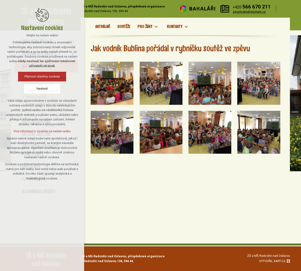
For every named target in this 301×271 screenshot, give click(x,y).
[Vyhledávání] (284, 9)
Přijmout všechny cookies (42, 76)
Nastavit (42, 88)
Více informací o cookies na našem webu (42, 131)
